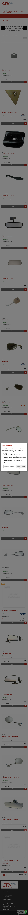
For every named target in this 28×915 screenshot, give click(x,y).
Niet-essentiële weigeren (9, 466)
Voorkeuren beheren (21, 466)
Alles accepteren (22, 469)
